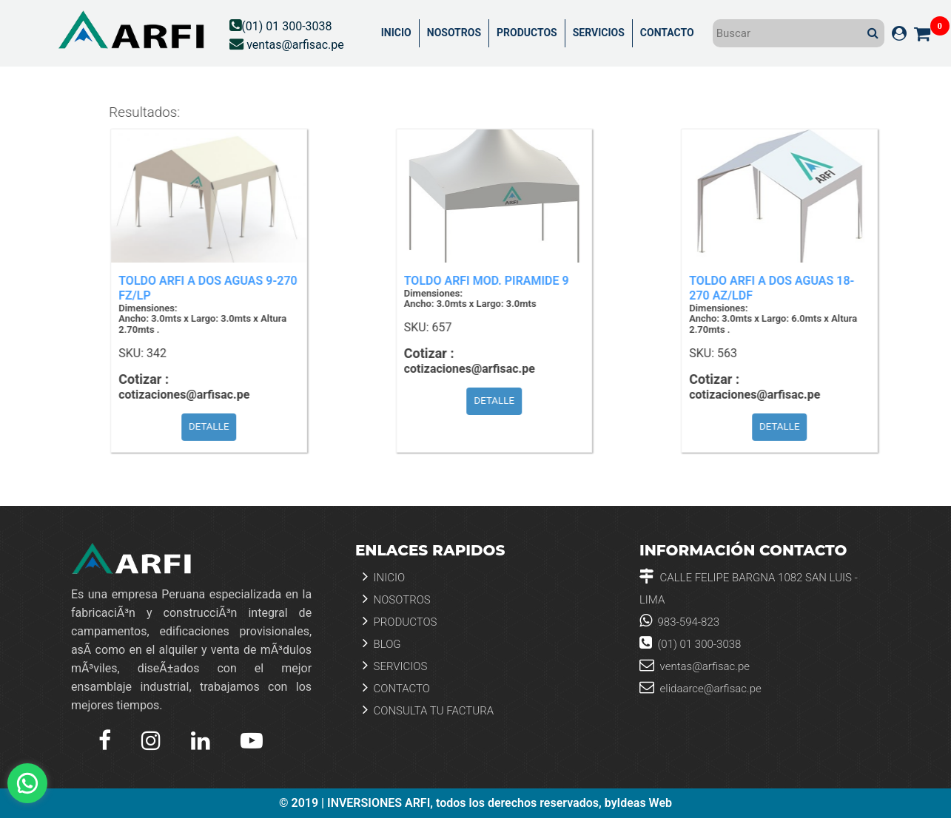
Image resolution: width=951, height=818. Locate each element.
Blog (382, 643)
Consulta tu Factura (428, 709)
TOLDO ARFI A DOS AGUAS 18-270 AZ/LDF (778, 288)
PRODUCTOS (527, 32)
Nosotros (397, 598)
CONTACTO (667, 32)
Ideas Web (644, 803)
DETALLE (215, 426)
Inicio (384, 576)
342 (163, 353)
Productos (400, 621)
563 (734, 353)
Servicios (395, 665)
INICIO (396, 32)
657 (448, 327)
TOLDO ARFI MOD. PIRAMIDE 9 (493, 281)
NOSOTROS (454, 32)
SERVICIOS (599, 32)
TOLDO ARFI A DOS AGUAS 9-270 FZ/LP (214, 288)
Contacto (396, 687)
